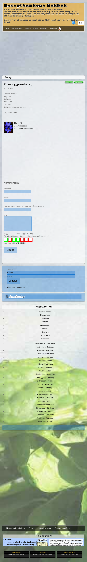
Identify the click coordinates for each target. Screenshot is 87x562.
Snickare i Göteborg (45, 398)
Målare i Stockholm (45, 364)
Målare (45, 322)
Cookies (32, 528)
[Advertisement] (43, 53)
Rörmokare (45, 335)
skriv (12, 28)
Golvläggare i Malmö (45, 381)
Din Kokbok (53, 28)
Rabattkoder (15, 297)
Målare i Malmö (45, 371)
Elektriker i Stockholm (45, 354)
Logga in (28, 28)
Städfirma (45, 339)
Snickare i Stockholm (45, 394)
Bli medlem (11, 288)
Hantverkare (45, 315)
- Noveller (7, 539)
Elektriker (45, 318)
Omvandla (35, 28)
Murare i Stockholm (45, 384)
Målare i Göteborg (45, 367)
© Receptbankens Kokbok (15, 528)
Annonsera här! (44, 307)
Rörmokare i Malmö (45, 411)
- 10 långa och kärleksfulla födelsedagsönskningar (24, 542)
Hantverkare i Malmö (45, 350)
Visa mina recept (20, 126)
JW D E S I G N (20, 243)
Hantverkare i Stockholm (45, 344)
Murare (45, 329)
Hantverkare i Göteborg (45, 347)
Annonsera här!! (44, 536)
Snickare (45, 332)
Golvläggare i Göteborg (45, 378)
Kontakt (7, 28)
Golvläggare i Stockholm (45, 374)
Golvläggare (45, 325)
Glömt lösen (20, 288)
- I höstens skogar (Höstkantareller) (18, 545)
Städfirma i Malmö (45, 422)
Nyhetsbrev (43, 28)
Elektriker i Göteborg (45, 357)
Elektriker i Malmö (45, 361)
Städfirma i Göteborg (45, 418)
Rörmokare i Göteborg (45, 408)
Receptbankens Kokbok (35, 5)
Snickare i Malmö (45, 401)
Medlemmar (18, 28)
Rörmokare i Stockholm (45, 405)
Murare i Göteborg (45, 388)
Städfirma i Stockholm (45, 415)
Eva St (18, 123)
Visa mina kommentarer (23, 128)
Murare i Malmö (45, 391)
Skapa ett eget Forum (63, 528)
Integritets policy (45, 528)
